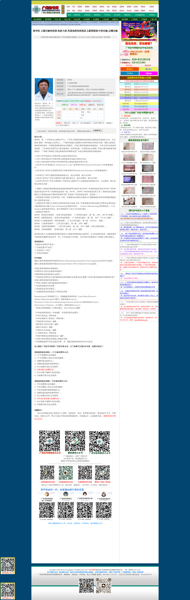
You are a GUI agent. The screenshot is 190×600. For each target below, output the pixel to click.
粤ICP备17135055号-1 (110, 574)
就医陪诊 (97, 15)
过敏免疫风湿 (104, 22)
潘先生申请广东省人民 (148, 196)
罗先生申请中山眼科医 (148, 185)
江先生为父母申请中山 (129, 174)
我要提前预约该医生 (84, 131)
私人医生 (117, 15)
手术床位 (107, 15)
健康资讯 (127, 15)
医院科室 (77, 15)
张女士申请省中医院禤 (148, 207)
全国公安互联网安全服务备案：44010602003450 (135, 574)
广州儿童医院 (93, 22)
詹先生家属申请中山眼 (129, 185)
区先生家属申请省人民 (148, 174)
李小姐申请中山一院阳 (148, 163)
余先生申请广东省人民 (129, 196)
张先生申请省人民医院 (148, 152)
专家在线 (87, 15)
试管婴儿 (152, 15)
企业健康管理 (140, 15)
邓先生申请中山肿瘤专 (129, 207)
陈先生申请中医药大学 (129, 152)
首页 (69, 15)
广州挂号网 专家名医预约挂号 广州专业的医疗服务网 (60, 22)
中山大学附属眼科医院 (129, 163)
